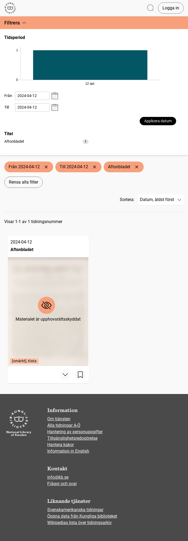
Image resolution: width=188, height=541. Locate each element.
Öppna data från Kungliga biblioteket (82, 516)
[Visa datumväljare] (55, 95)
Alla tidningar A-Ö (63, 425)
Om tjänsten (58, 418)
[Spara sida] (80, 374)
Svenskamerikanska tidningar (75, 509)
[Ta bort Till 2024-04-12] (94, 167)
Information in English (68, 451)
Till (6, 107)
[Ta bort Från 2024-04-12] (46, 167)
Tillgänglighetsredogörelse (72, 438)
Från (8, 96)
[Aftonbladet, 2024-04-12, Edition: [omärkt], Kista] (48, 301)
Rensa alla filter (23, 182)
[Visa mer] (65, 374)
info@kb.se (57, 477)
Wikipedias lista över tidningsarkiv (79, 522)
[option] (46, 141)
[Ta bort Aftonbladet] (136, 167)
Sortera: (127, 199)
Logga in (170, 7)
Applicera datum (158, 121)
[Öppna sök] (150, 8)
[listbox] (46, 141)
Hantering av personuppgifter (75, 431)
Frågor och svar (62, 483)
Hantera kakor (60, 444)
